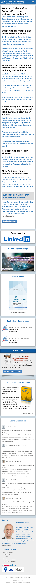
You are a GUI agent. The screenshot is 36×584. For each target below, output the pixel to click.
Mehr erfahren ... (28, 413)
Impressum (8, 582)
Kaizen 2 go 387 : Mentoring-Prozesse (20, 327)
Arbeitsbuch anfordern (12, 371)
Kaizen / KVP (6, 554)
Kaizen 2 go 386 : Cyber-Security (19, 338)
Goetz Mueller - (13, 461)
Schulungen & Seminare (9, 561)
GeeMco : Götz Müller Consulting (11, 3)
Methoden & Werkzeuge (9, 559)
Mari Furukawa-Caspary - (16, 445)
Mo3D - (11, 427)
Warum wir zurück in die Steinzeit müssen (14, 449)
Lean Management (7, 552)
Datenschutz (14, 582)
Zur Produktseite (9, 221)
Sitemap (20, 582)
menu (33, 2)
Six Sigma (5, 556)
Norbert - (11, 480)
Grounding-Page (26, 582)
